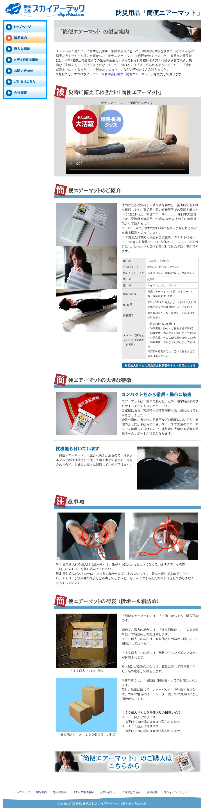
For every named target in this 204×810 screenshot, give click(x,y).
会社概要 (152, 792)
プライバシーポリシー (177, 792)
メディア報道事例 (83, 792)
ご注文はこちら (131, 792)
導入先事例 (59, 792)
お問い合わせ (108, 792)
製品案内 (41, 792)
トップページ (22, 792)
